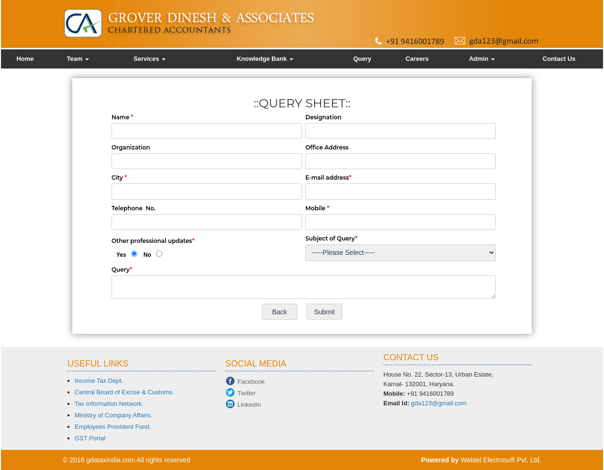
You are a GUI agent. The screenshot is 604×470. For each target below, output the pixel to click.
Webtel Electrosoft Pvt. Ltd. (500, 460)
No (147, 255)
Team (78, 58)
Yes (121, 255)
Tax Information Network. (109, 403)
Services (150, 58)
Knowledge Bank (264, 58)
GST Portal (90, 438)
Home (25, 58)
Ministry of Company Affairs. (113, 415)
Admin (482, 58)
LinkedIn (249, 404)
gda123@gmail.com (439, 403)
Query (362, 58)
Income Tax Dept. (99, 380)
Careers (416, 58)
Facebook (251, 381)
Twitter (246, 393)
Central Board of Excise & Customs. (124, 392)
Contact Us (559, 58)
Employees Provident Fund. (113, 426)
